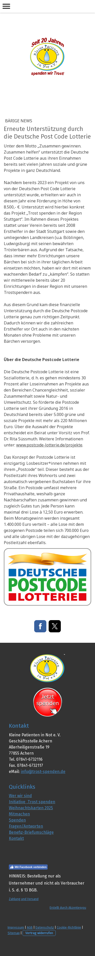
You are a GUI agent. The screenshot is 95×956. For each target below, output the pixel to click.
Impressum (16, 927)
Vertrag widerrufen (39, 933)
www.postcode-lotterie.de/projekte (49, 445)
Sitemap (14, 933)
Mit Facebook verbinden (28, 867)
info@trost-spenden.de (43, 771)
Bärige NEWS (18, 121)
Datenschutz (44, 927)
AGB (30, 927)
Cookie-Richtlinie (69, 927)
